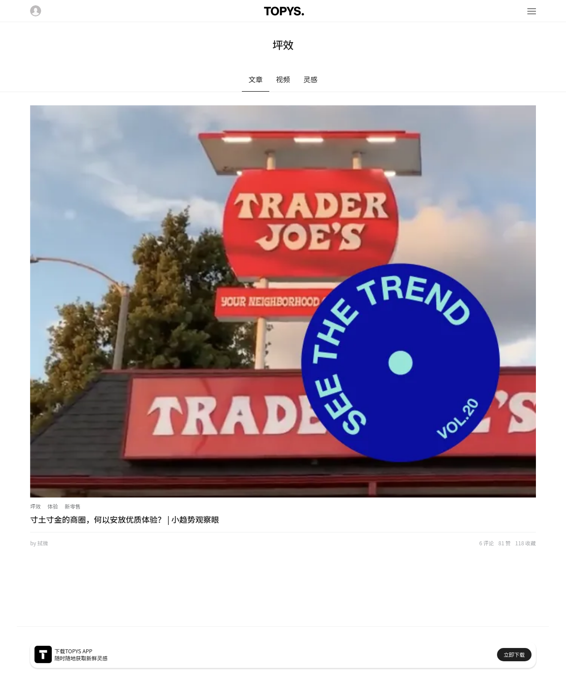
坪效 (35, 506)
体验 (52, 506)
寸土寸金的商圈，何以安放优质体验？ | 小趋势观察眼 (124, 519)
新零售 (72, 506)
